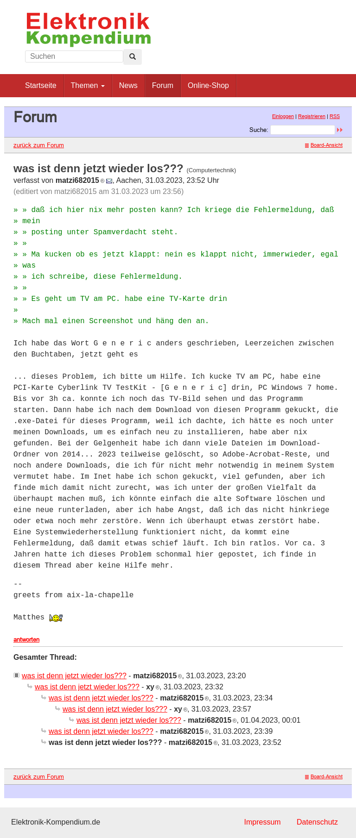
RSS (335, 116)
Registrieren (311, 116)
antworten (26, 639)
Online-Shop (208, 85)
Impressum (262, 822)
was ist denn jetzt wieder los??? (74, 676)
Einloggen (283, 116)
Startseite (41, 85)
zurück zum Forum (38, 145)
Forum (162, 85)
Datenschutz (317, 822)
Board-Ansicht (324, 145)
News (128, 85)
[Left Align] (132, 57)
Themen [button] (88, 85)
